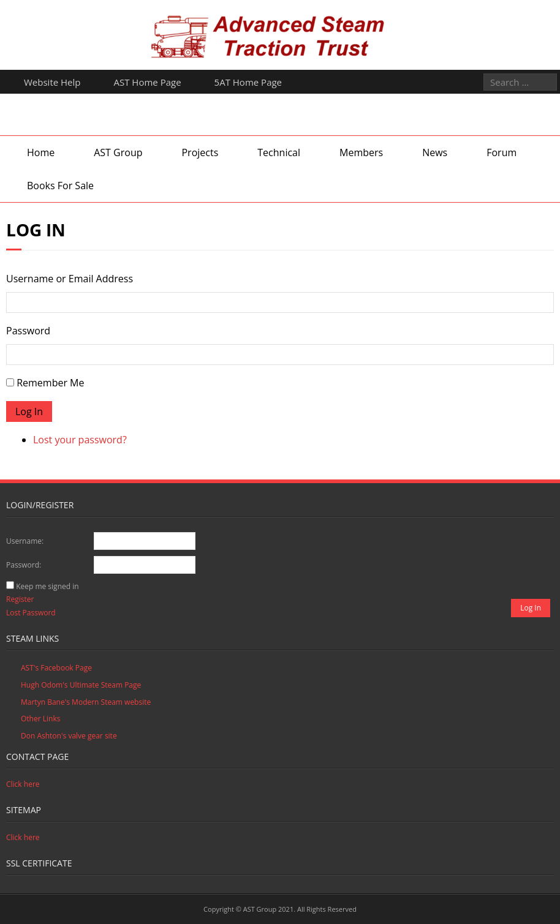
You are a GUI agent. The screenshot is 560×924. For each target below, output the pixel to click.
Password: (23, 565)
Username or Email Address (69, 278)
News (434, 152)
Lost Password (31, 612)
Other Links (40, 718)
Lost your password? (80, 439)
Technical (278, 152)
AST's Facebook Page (56, 668)
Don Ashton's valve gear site (69, 736)
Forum (501, 152)
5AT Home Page (248, 82)
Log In (29, 411)
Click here (23, 784)
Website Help (52, 82)
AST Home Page (147, 82)
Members (361, 152)
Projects (199, 152)
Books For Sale (60, 185)
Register (20, 599)
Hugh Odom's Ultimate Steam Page (81, 685)
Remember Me (50, 382)
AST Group (118, 152)
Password (28, 330)
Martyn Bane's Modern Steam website (86, 702)
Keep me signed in (47, 586)
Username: (25, 541)
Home (41, 152)
